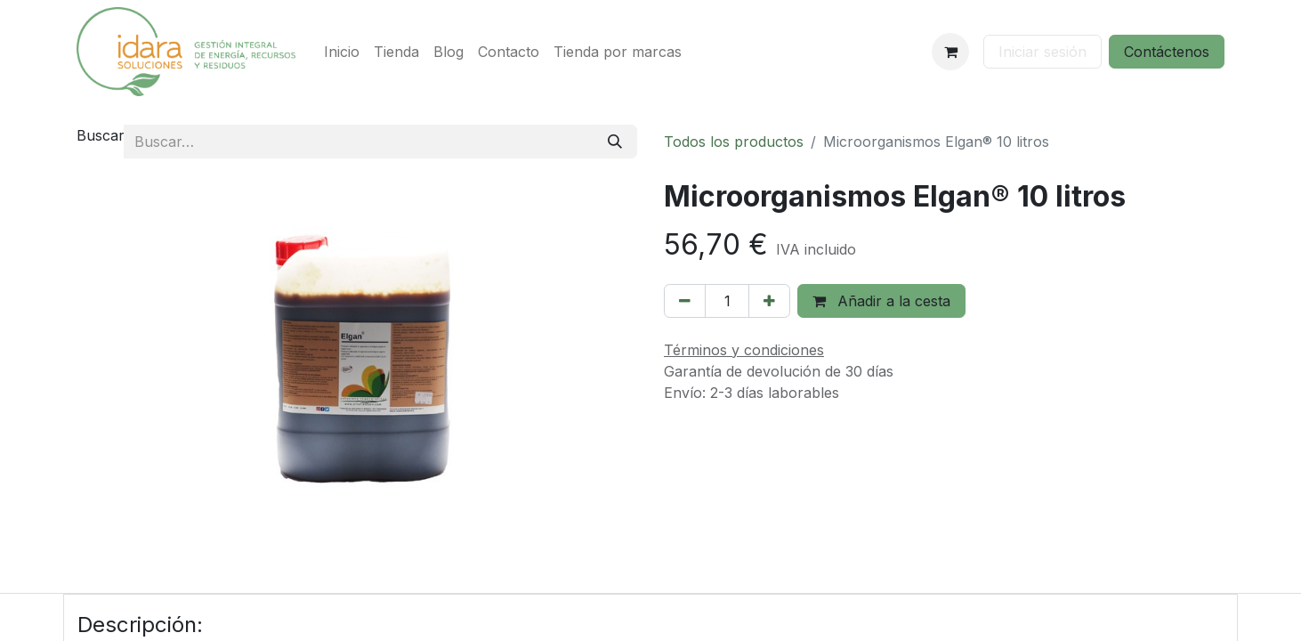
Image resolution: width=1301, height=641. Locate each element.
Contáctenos (1166, 52)
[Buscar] (615, 141)
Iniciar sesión (1042, 52)
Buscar (101, 135)
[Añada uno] (769, 301)
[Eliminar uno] (685, 301)
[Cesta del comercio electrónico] (950, 51)
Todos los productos (734, 141)
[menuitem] (342, 51)
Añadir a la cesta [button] (881, 301)
